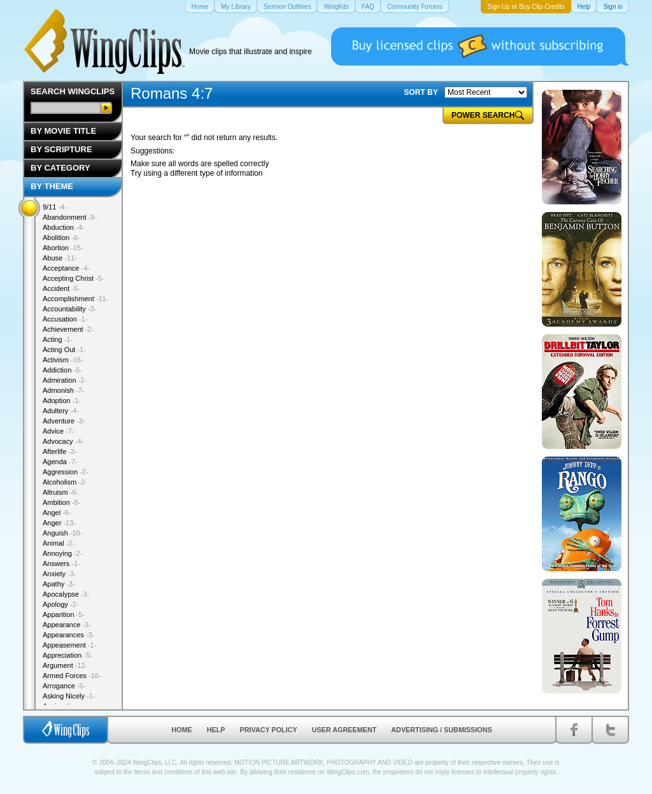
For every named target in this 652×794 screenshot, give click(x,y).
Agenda (60, 461)
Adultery (61, 411)
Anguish (62, 533)
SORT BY (420, 92)
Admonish (63, 390)
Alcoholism (65, 482)
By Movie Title (63, 131)
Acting (58, 339)
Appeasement (69, 645)
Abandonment (70, 217)
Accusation (65, 319)
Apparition (64, 614)
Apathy (59, 584)
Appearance (67, 624)
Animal (58, 543)
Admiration (65, 380)
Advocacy (63, 441)
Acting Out (64, 349)
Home (181, 730)
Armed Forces (72, 675)
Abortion (63, 248)
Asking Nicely (69, 696)
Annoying (62, 553)
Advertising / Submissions (441, 730)
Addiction (62, 370)
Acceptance (66, 268)
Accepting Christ (73, 278)
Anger (59, 523)
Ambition (61, 502)
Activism (63, 360)
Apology (60, 604)
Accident (61, 288)
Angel (57, 512)
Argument (65, 665)
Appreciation (67, 655)
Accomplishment (75, 298)
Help (216, 730)
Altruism (60, 492)
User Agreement (344, 730)
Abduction (63, 227)
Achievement (68, 329)
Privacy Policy (268, 730)
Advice (58, 431)
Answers (61, 563)
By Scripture (61, 149)
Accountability (69, 309)
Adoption (62, 400)
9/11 (55, 207)
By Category (60, 168)
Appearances (68, 635)
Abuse (60, 258)
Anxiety (59, 574)
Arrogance (64, 686)
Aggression (66, 472)
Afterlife (60, 451)
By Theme (52, 186)
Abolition (61, 237)
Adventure (64, 421)
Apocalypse (66, 594)
